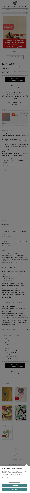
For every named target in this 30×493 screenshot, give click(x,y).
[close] (26, 465)
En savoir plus (5, 477)
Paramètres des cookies (14, 482)
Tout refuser (14, 489)
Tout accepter (15, 485)
